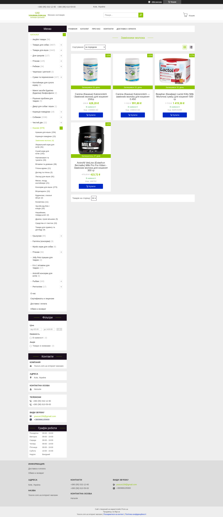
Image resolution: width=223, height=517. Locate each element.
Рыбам (36, 281)
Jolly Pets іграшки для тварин (43, 258)
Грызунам (37, 236)
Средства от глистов (44, 223)
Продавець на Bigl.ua (111, 512)
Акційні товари (39, 39)
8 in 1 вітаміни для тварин (41, 266)
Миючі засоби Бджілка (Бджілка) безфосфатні (43, 91)
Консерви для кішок (43, 187)
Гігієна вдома (41, 168)
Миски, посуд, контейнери (41, 182)
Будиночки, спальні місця (43, 196)
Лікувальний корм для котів (44, 146)
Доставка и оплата (37, 468)
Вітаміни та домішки (44, 164)
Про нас (96, 29)
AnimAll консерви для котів (42, 274)
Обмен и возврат (38, 309)
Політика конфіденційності (135, 514)
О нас (33, 293)
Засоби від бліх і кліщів (42, 207)
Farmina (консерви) (41, 241)
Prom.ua (125, 509)
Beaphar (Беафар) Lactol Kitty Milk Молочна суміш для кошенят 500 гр (175, 97)
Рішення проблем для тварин (43, 99)
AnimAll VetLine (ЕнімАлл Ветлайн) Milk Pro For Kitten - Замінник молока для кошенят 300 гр (91, 167)
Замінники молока (43, 140)
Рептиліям (37, 287)
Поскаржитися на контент (114, 514)
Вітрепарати (40, 191)
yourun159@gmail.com (45, 416)
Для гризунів (38, 55)
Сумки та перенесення (43, 77)
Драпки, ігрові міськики (45, 219)
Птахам (36, 61)
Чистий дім (38, 122)
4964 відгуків (157, 2)
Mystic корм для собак (43, 247)
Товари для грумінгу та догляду (45, 228)
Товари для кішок (40, 50)
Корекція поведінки (41, 112)
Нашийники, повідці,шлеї (40, 213)
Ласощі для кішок (42, 176)
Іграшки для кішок (43, 132)
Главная (72, 29)
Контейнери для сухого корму (43, 83)
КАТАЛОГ (84, 29)
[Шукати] (140, 15)
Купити (92, 115)
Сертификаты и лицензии (42, 298)
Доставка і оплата (126, 29)
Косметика (39, 202)
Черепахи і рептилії (41, 72)
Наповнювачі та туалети (42, 159)
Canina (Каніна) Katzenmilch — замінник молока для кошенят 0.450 (133, 97)
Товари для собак (41, 45)
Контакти (108, 29)
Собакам (37, 117)
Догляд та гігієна (42, 172)
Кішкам (36, 128)
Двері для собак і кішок (43, 106)
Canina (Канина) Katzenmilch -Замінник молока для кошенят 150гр (91, 97)
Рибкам (36, 66)
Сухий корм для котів (42, 152)
